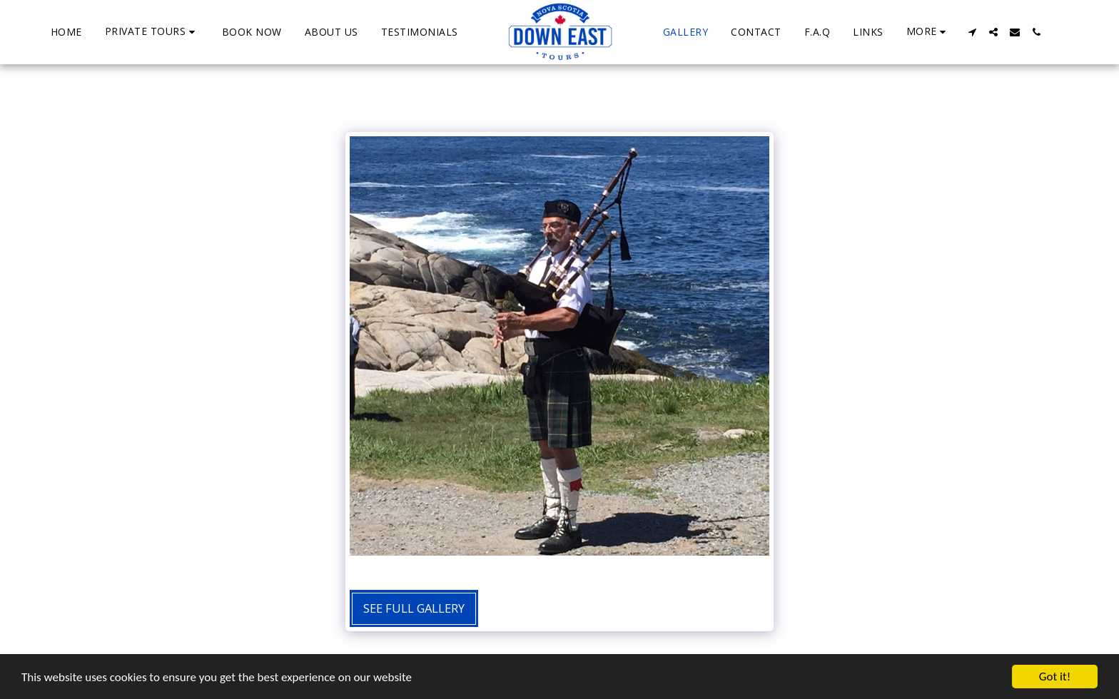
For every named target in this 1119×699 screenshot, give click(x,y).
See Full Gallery (414, 608)
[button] (152, 31)
